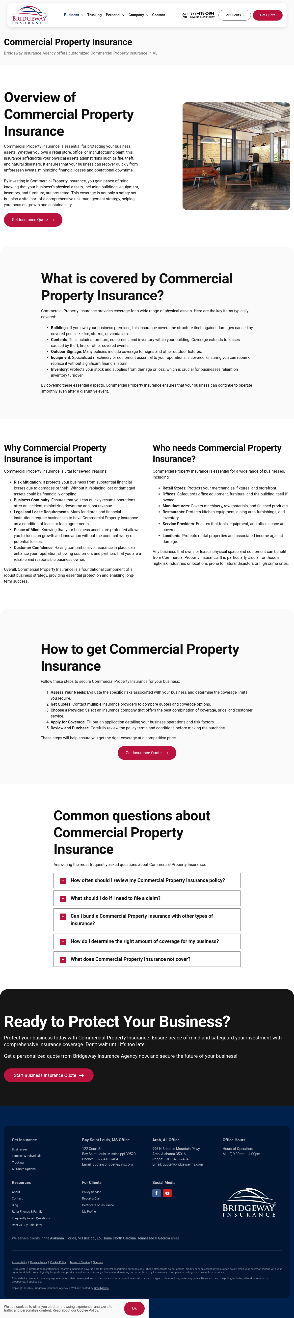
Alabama (57, 1238)
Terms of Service (80, 1262)
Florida (70, 1238)
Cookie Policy (58, 1262)
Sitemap (98, 1262)
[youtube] (167, 1193)
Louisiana (104, 1238)
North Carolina (124, 1238)
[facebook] (156, 1193)
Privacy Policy (38, 1262)
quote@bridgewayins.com (112, 1164)
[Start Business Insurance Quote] (49, 1075)
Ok (134, 1308)
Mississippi (86, 1238)
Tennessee (145, 1238)
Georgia (164, 1238)
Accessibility (19, 1262)
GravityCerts (101, 1288)
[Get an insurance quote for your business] (33, 220)
